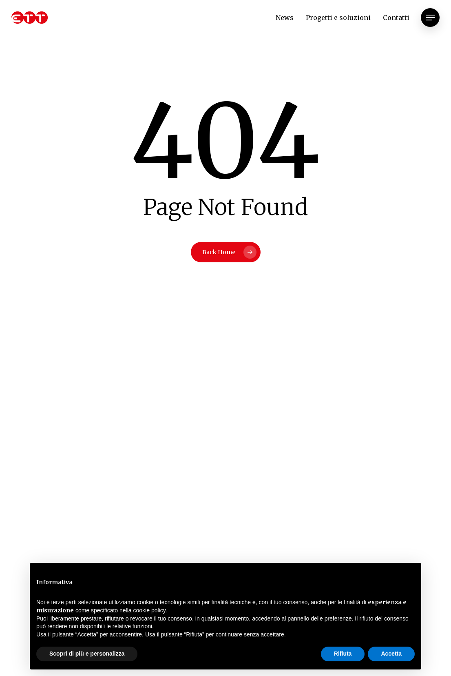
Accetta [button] (391, 653)
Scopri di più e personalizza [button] (86, 653)
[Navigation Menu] (430, 17)
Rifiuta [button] (343, 653)
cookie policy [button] (149, 610)
